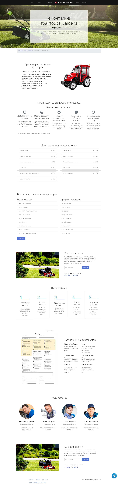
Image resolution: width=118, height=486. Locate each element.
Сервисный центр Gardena (25, 50)
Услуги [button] (32, 2)
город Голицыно (66, 226)
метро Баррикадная (24, 214)
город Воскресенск (67, 218)
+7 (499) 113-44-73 (59, 28)
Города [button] (40, 2)
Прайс (77, 2)
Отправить (85, 267)
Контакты (84, 2)
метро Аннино (23, 222)
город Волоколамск (67, 214)
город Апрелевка (66, 203)
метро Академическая (25, 218)
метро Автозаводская (25, 226)
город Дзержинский (67, 229)
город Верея (65, 211)
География (49, 2)
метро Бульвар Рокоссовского (27, 233)
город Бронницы (66, 207)
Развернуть (21, 238)
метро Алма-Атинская (25, 203)
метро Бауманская (24, 229)
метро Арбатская (23, 207)
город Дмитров (66, 233)
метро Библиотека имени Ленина (28, 211)
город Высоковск (66, 222)
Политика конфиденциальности (37, 482)
